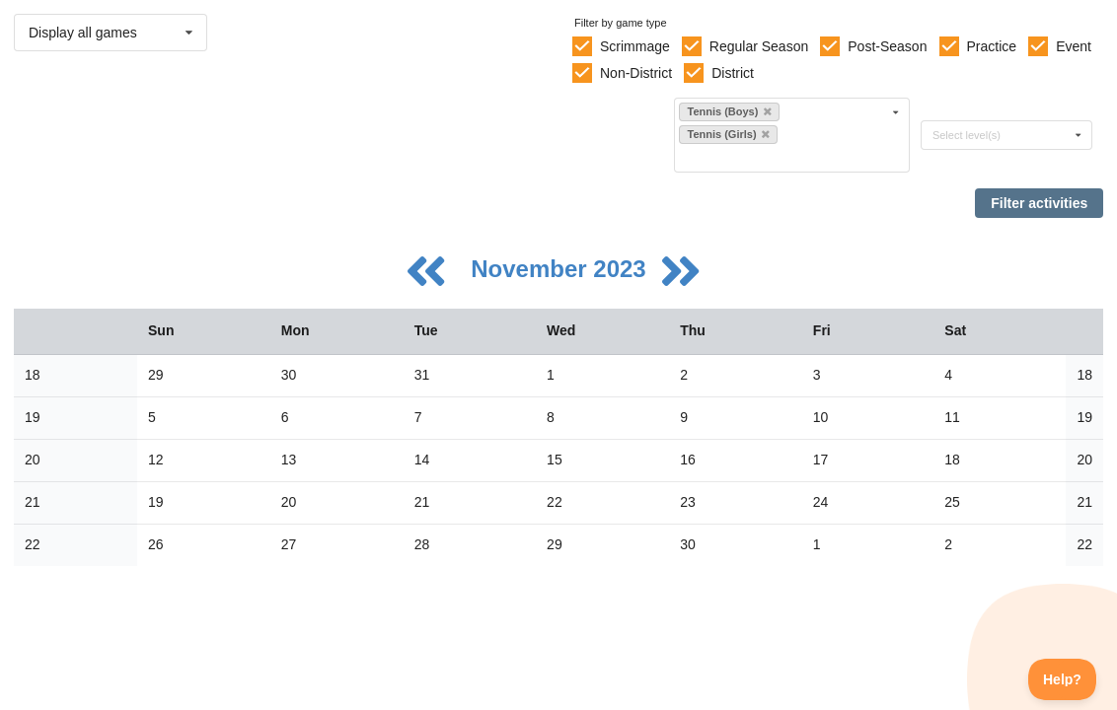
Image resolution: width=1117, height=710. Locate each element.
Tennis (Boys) (729, 111)
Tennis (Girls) (728, 134)
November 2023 (561, 268)
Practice (992, 46)
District (732, 73)
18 (32, 375)
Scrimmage (635, 46)
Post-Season (887, 46)
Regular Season (758, 46)
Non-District (636, 73)
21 (32, 502)
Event (1073, 46)
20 (32, 459)
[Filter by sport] (783, 157)
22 (32, 544)
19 (32, 417)
